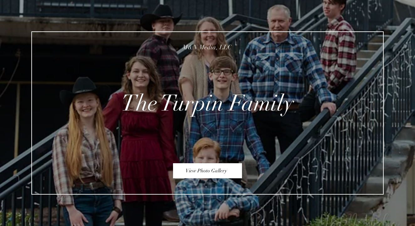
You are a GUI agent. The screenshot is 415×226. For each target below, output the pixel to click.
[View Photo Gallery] (207, 170)
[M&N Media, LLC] (207, 47)
